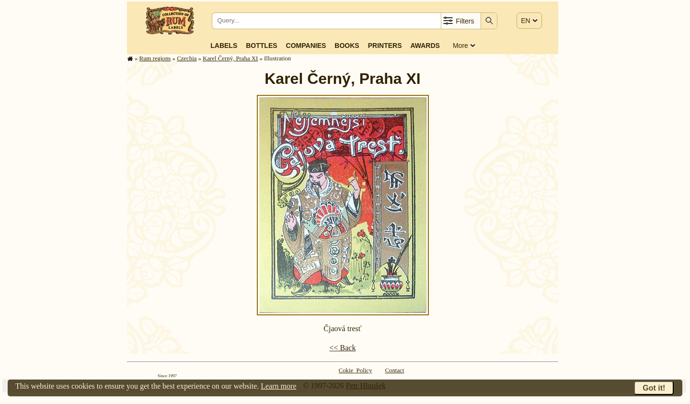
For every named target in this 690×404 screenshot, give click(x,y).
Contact (394, 370)
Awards (424, 45)
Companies (306, 45)
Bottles (261, 45)
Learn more (278, 386)
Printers (385, 45)
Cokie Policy (355, 370)
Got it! (654, 388)
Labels (223, 45)
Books (346, 45)
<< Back (343, 348)
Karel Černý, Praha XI (230, 58)
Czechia (186, 58)
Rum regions (155, 58)
